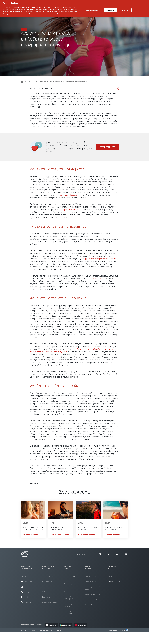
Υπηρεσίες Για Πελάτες (69, 578)
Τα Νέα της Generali (93, 599)
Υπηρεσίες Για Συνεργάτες (69, 585)
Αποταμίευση (27, 592)
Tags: (32, 483)
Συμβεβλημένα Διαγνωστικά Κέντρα (72, 605)
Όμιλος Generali (91, 576)
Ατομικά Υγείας (48, 576)
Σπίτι (24, 587)
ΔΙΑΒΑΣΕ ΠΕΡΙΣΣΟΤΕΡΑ (33, 535)
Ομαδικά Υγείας (48, 582)
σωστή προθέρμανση (69, 195)
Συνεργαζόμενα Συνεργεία (70, 612)
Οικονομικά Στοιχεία (93, 594)
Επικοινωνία (111, 576)
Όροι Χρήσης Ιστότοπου (28, 630)
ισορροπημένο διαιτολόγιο (71, 209)
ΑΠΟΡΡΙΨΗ (125, 8)
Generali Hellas (90, 582)
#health (36, 483)
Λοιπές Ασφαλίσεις (49, 602)
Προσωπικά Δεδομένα (46, 630)
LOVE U (25, 523)
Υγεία (24, 576)
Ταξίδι (24, 597)
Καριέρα (88, 604)
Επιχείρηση (26, 602)
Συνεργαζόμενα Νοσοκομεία (70, 598)
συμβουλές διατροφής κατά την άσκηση (100, 259)
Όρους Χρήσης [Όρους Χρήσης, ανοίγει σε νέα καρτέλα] (11, 12)
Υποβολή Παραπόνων (115, 587)
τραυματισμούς (94, 278)
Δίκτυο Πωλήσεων (114, 582)
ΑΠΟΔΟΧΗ (110, 8)
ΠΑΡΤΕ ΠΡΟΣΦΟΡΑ (107, 147)
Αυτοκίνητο (26, 582)
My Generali (68, 591)
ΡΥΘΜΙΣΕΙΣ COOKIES (92, 8)
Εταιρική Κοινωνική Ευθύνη (92, 588)
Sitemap (59, 630)
